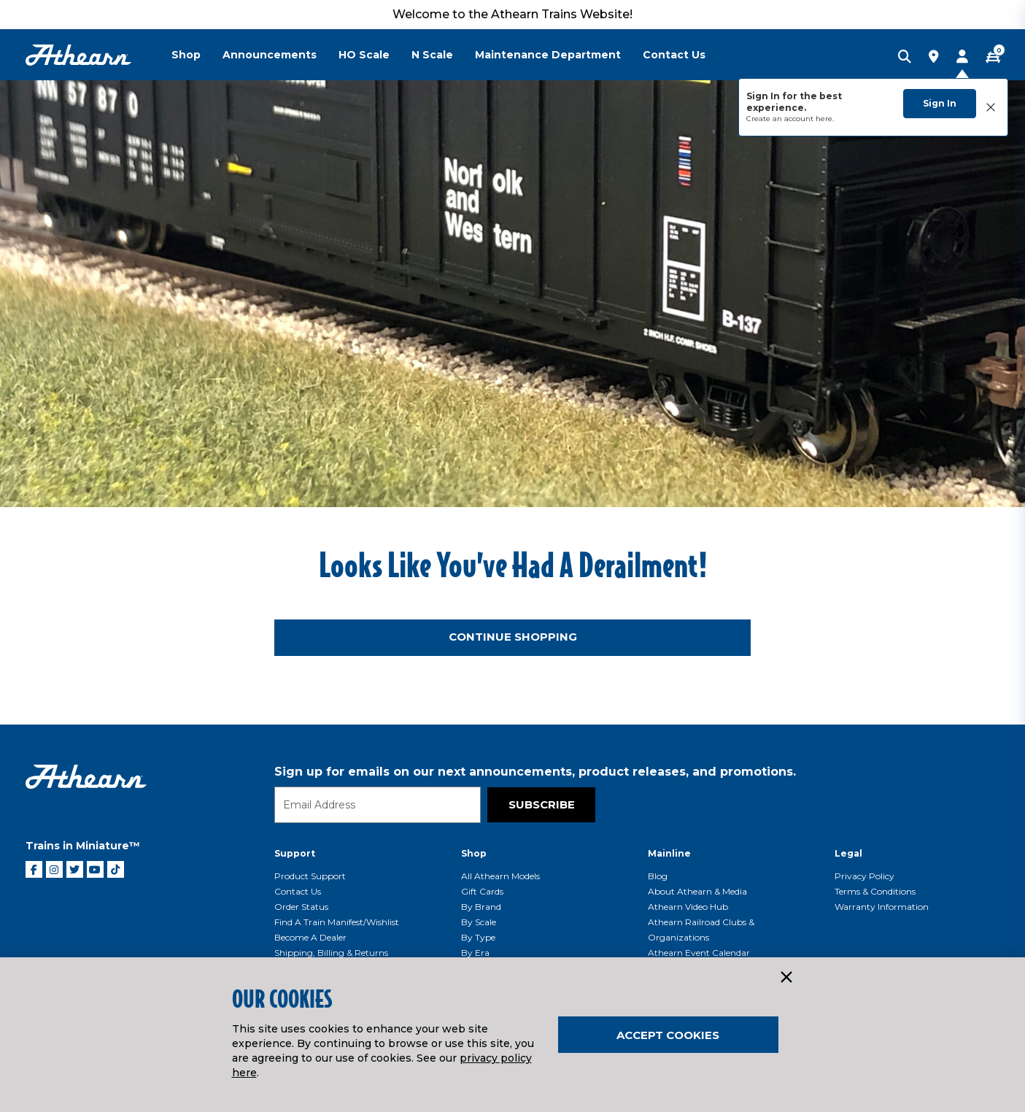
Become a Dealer (310, 937)
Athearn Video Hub (688, 906)
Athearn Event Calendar (699, 952)
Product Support (310, 875)
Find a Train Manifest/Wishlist (336, 921)
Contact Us (297, 891)
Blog (658, 875)
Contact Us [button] (674, 55)
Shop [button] (186, 55)
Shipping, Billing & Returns (331, 952)
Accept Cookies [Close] (667, 1035)
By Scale (478, 921)
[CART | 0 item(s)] (993, 57)
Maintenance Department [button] (548, 55)
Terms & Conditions (875, 891)
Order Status (301, 906)
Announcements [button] (270, 55)
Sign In (939, 103)
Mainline (669, 853)
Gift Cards (482, 891)
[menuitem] (197, 55)
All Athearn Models (500, 875)
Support (294, 853)
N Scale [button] (432, 55)
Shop (474, 853)
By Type (478, 937)
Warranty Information (882, 906)
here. (825, 118)
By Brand (481, 906)
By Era (475, 952)
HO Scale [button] (364, 55)
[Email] (377, 805)
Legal (848, 853)
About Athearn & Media (697, 891)
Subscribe (541, 804)
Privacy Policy (864, 875)
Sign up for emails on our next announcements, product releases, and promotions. (535, 772)
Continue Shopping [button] (513, 637)
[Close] (786, 977)
